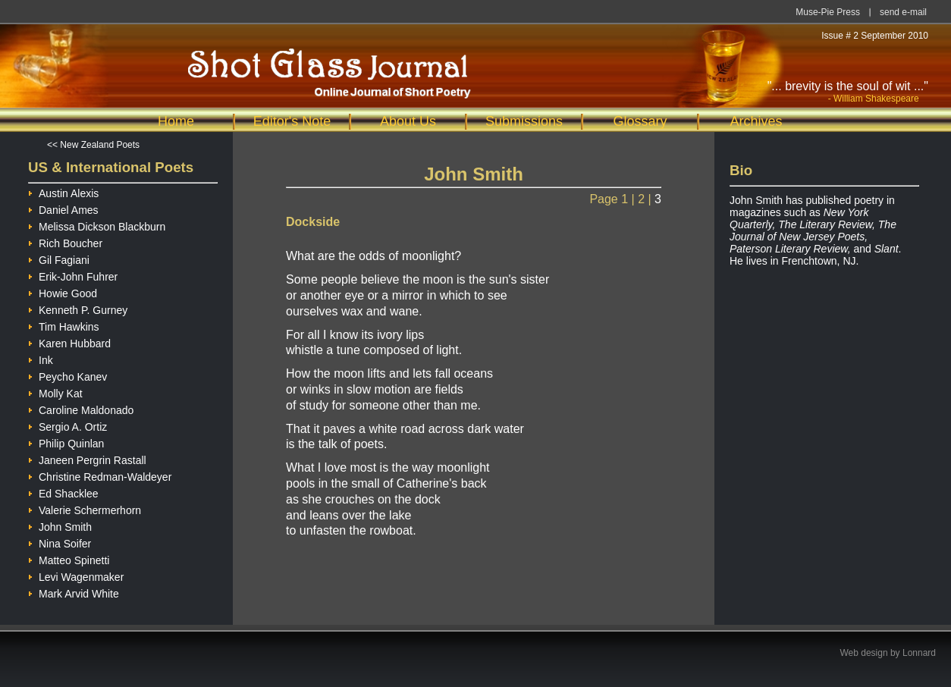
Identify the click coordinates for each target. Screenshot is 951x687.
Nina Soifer (59, 542)
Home (176, 121)
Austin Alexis (63, 191)
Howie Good (62, 292)
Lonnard (919, 653)
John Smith (60, 525)
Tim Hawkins (63, 325)
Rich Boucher (65, 241)
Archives (756, 121)
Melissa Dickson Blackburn (96, 225)
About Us (408, 121)
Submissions (524, 121)
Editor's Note (292, 121)
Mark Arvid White (73, 592)
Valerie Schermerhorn (84, 508)
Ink (40, 358)
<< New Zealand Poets (93, 145)
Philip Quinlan (66, 442)
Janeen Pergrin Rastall (87, 458)
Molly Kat (55, 392)
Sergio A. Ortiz (67, 425)
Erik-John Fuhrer (73, 275)
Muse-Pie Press (828, 12)
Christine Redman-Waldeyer (99, 475)
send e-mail (903, 12)
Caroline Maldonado (80, 408)
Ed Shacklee (63, 492)
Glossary (640, 121)
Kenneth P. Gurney (77, 308)
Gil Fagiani (58, 258)
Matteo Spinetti (68, 558)
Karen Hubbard (69, 342)
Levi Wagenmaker (76, 575)
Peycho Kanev (67, 375)
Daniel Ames (63, 208)
